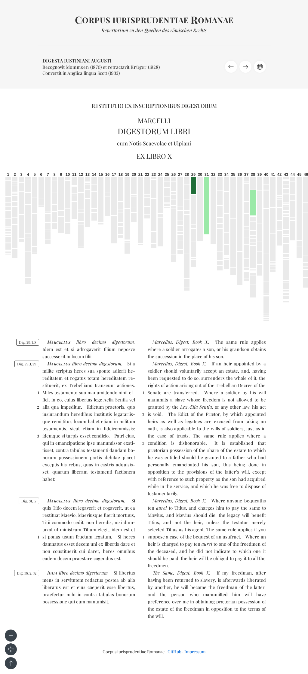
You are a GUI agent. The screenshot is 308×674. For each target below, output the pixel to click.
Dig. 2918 (27, 342)
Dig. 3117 (28, 501)
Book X (200, 342)
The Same (162, 573)
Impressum (194, 651)
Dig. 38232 (26, 573)
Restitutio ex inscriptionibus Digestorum (154, 105)
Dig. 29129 (26, 363)
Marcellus (162, 342)
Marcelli (154, 120)
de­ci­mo (99, 342)
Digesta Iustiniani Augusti (77, 60)
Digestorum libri (154, 131)
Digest (182, 342)
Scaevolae (155, 143)
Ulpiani (182, 143)
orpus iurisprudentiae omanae (154, 20)
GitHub (174, 651)
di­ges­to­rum (123, 342)
